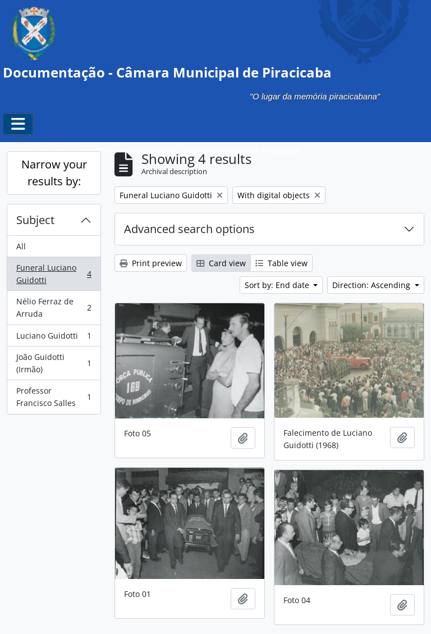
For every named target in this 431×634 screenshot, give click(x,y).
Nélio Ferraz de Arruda (53, 307)
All (21, 246)
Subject (35, 219)
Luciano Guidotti (53, 338)
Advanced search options (189, 228)
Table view (281, 263)
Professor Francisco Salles (53, 396)
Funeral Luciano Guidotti (53, 273)
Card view (221, 263)
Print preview (151, 263)
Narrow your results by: (54, 173)
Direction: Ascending (372, 285)
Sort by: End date (278, 285)
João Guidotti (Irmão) (53, 363)
